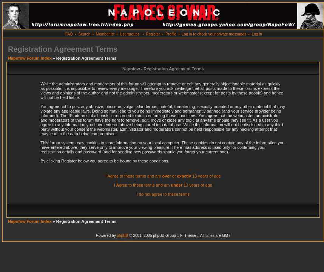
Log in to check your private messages (214, 34)
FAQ (69, 34)
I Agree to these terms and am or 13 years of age (163, 176)
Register (153, 34)
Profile (170, 34)
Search (85, 34)
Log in (257, 34)
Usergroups (129, 34)
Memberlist (105, 34)
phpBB (122, 235)
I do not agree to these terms (163, 194)
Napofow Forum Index (30, 58)
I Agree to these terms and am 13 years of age (163, 185)
